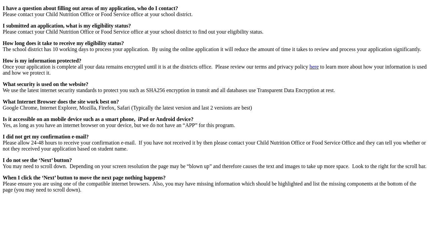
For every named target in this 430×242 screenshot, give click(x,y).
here (314, 67)
